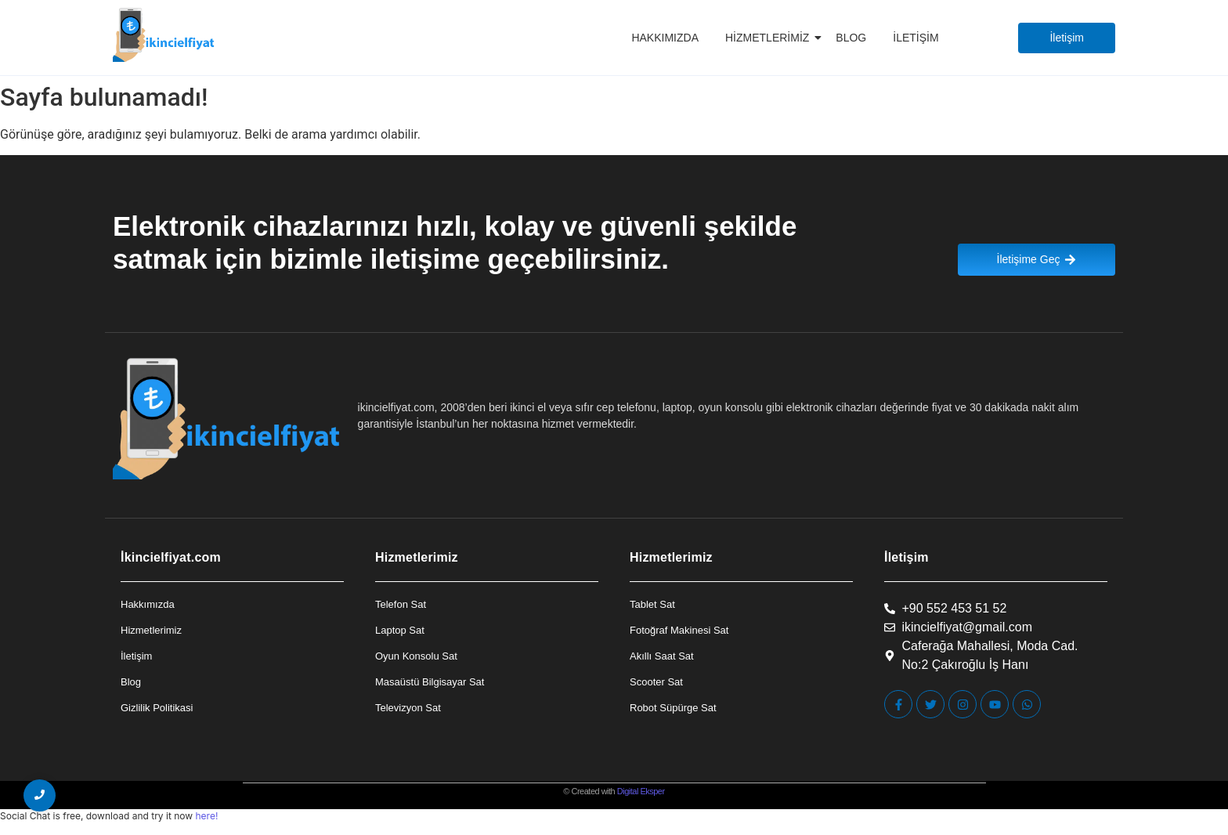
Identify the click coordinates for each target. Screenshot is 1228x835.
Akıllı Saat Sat (662, 656)
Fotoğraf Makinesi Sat (679, 630)
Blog (851, 37)
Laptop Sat (399, 630)
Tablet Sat (652, 604)
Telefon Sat (400, 604)
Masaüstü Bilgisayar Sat (429, 682)
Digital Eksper (641, 791)
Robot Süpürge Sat (673, 708)
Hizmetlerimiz (769, 37)
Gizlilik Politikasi (157, 708)
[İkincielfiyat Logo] (164, 35)
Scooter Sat (656, 682)
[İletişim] (1066, 38)
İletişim (915, 37)
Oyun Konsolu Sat (416, 656)
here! (206, 816)
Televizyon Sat (408, 708)
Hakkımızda (665, 37)
